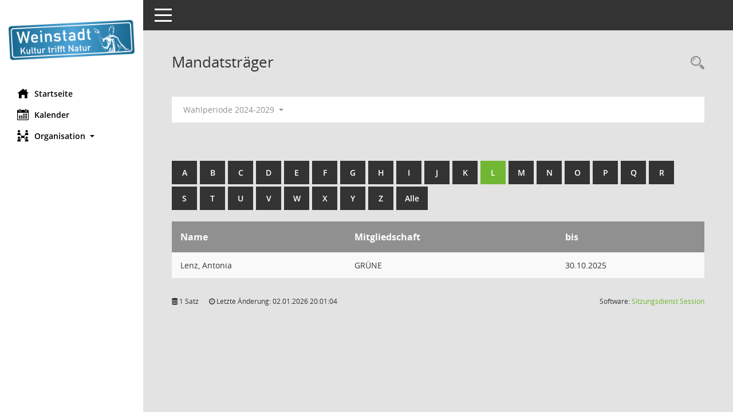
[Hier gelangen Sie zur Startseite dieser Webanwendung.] (71, 40)
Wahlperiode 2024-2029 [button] (233, 109)
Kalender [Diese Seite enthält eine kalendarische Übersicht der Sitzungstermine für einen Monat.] (43, 114)
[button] (71, 135)
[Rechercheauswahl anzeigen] (694, 63)
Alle (412, 198)
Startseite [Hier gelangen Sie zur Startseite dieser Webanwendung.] (45, 93)
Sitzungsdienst (668, 301)
